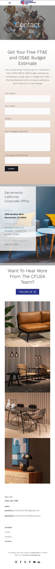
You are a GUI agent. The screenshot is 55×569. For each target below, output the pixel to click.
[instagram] (16, 562)
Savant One (35, 552)
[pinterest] (30, 562)
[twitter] (25, 562)
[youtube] (34, 562)
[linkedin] (39, 562)
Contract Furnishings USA (31, 555)
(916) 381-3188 (11, 501)
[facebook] (21, 562)
